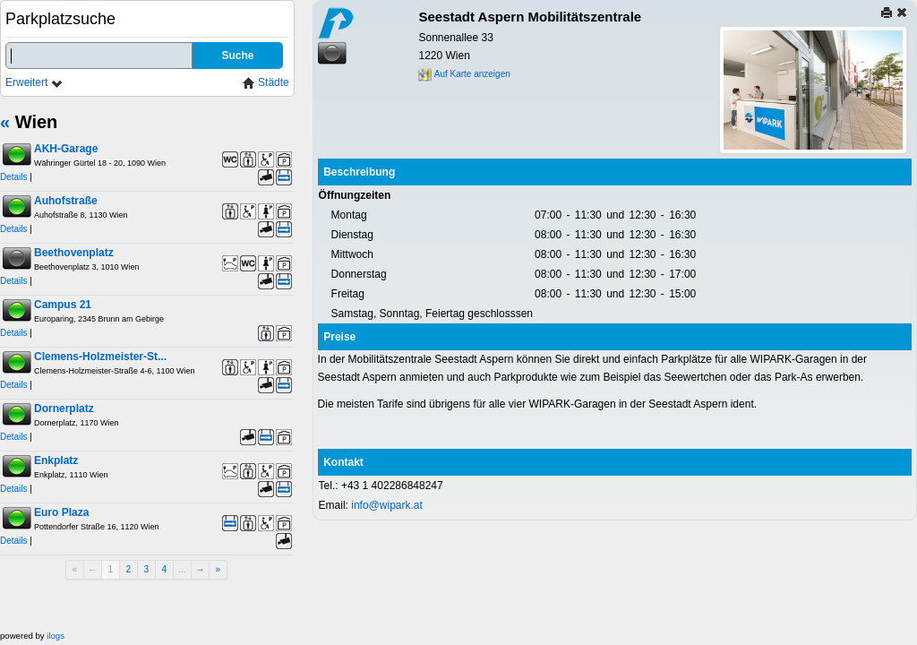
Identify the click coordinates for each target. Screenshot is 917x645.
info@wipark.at (387, 505)
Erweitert (34, 83)
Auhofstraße (66, 200)
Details (14, 177)
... (182, 569)
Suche (237, 55)
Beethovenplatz (74, 252)
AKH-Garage (66, 148)
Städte (266, 83)
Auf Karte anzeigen (464, 74)
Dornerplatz (64, 408)
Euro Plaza (61, 512)
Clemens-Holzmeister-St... (100, 356)
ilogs (55, 636)
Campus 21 (62, 304)
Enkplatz (56, 460)
